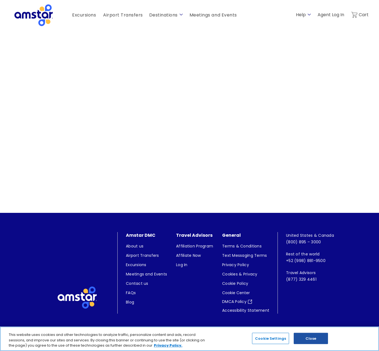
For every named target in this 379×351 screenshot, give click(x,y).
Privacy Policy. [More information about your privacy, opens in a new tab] (168, 345)
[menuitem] (146, 246)
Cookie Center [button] (236, 293)
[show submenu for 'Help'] (309, 15)
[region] (189, 339)
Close (311, 338)
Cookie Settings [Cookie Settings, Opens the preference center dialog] (270, 338)
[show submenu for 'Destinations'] (181, 15)
